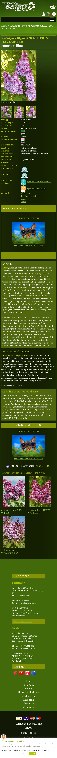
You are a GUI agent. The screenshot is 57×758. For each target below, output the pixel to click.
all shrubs (25, 193)
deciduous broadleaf (30, 196)
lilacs (23, 199)
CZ (48, 13)
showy (23, 201)
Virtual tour (23, 621)
